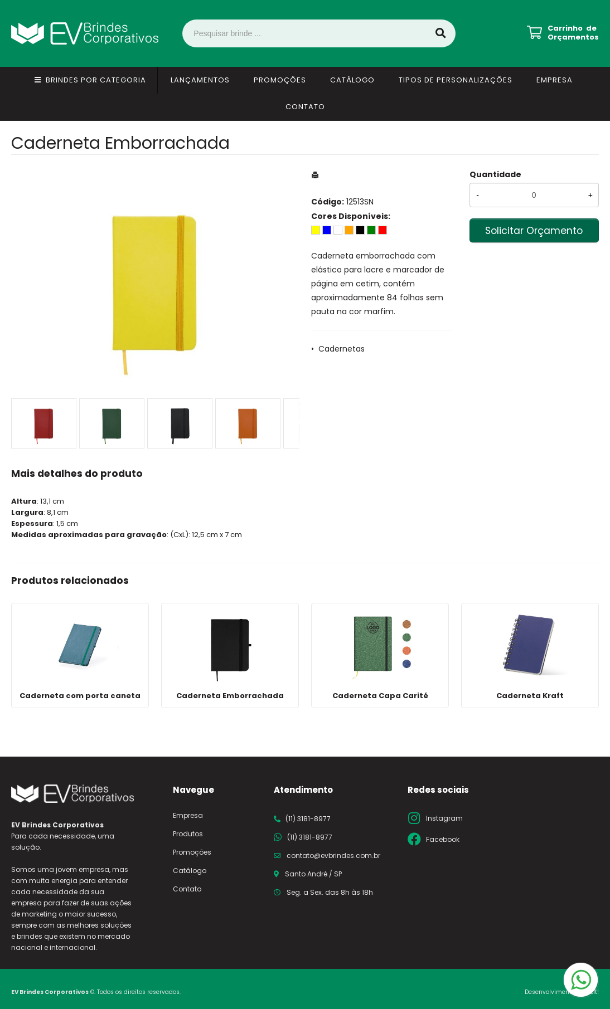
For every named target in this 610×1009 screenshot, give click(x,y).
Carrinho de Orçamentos (573, 33)
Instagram (444, 818)
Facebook (442, 839)
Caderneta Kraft (530, 695)
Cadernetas (341, 348)
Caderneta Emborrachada (230, 695)
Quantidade (495, 174)
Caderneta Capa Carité (380, 695)
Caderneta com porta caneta (80, 695)
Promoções (280, 80)
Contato (305, 106)
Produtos (188, 834)
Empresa (554, 80)
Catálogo (352, 80)
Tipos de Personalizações (455, 80)
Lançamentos (200, 80)
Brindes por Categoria (96, 80)
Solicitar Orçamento (534, 230)
